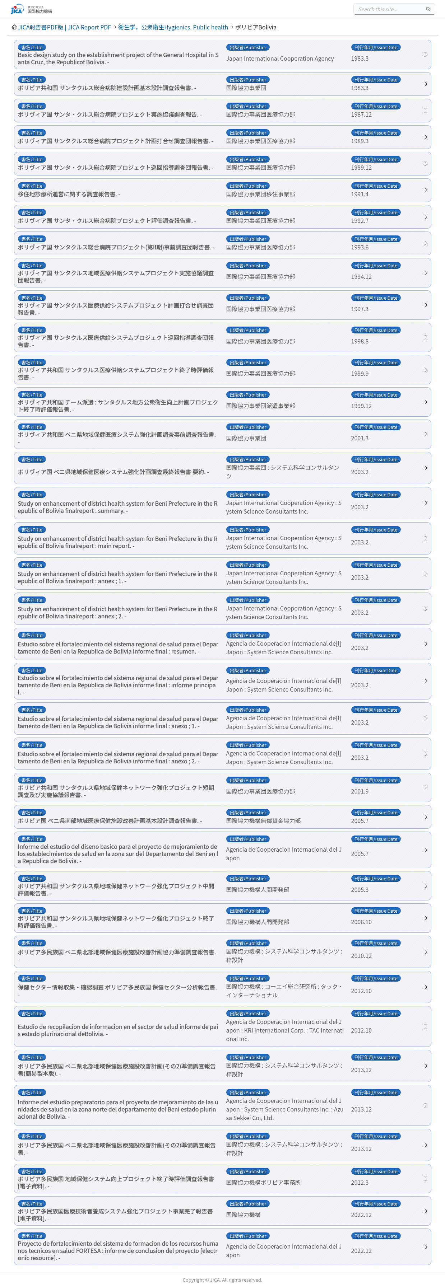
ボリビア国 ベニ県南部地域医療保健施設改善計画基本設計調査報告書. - (110, 820)
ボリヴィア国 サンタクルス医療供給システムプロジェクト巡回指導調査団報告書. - (116, 341)
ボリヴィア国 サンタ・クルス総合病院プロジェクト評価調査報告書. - (107, 220)
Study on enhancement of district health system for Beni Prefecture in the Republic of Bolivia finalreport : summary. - (118, 507)
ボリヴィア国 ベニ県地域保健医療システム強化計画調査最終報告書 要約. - (113, 471)
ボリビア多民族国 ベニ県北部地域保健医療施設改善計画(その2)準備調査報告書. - (117, 1148)
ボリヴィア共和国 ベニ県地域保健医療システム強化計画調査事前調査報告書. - (117, 438)
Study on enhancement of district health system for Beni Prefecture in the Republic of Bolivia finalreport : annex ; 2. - (118, 612)
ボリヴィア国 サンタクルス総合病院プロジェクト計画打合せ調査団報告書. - (116, 140)
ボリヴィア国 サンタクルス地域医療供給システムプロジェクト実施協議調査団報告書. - (116, 276)
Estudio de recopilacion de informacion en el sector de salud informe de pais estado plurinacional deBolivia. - (118, 1030)
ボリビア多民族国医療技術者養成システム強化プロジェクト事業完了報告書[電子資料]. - (115, 1214)
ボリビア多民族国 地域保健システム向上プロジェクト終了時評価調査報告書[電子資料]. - (116, 1182)
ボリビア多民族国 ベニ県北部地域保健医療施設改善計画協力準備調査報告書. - (117, 955)
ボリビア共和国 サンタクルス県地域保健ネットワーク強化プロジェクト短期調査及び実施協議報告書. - (116, 791)
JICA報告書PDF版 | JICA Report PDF (64, 27)
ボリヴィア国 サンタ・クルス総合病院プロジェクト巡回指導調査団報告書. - (116, 167)
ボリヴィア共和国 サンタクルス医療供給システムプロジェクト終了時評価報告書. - (116, 373)
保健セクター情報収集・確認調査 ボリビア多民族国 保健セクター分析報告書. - (117, 990)
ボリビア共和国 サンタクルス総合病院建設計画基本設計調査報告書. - (107, 87)
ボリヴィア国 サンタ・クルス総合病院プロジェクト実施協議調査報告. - (110, 114)
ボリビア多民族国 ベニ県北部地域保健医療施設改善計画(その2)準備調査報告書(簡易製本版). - (117, 1069)
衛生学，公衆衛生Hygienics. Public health (173, 27)
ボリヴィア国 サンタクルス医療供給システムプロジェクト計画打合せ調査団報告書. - (116, 308)
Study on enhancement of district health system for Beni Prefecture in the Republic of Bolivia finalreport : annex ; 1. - (118, 577)
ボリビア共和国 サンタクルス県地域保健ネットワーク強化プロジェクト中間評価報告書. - (116, 889)
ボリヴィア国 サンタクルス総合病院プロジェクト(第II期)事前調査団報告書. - (116, 247)
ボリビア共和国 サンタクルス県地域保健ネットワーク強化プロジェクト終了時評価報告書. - (116, 921)
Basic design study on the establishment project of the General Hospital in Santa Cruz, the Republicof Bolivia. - (118, 58)
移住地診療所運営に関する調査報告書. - (69, 193)
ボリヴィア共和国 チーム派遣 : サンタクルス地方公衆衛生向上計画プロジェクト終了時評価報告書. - (118, 405)
